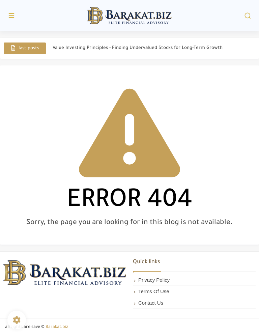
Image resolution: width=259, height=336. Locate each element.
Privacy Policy (154, 280)
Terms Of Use (153, 291)
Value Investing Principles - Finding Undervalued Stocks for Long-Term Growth (138, 48)
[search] (247, 15)
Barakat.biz (57, 327)
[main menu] (11, 15)
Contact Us (150, 303)
